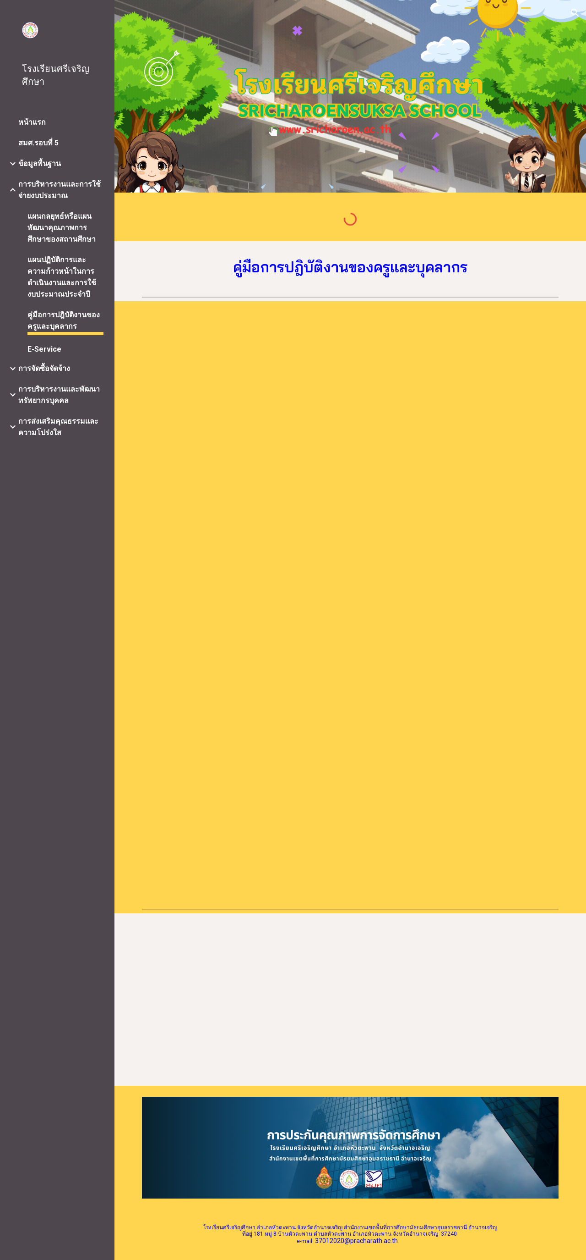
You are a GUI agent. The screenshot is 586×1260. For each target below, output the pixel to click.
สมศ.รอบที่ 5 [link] (38, 142)
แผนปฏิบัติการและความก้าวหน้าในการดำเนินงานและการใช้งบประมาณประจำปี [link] (61, 276)
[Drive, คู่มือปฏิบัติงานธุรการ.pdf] (243, 999)
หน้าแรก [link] (32, 122)
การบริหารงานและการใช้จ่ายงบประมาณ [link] (59, 190)
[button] (575, 13)
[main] (350, 267)
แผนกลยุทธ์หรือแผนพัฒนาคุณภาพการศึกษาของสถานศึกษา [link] (61, 227)
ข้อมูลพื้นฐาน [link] (39, 163)
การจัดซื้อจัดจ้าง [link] (44, 368)
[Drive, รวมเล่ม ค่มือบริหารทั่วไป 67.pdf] (243, 751)
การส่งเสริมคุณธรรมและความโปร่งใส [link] (58, 427)
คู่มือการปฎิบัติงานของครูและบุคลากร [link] (63, 320)
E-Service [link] (44, 349)
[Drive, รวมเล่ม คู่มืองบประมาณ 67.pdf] (457, 748)
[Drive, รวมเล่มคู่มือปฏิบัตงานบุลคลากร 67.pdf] (457, 454)
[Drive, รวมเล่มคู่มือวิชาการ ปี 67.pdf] (243, 455)
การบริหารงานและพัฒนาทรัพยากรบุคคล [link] (59, 395)
